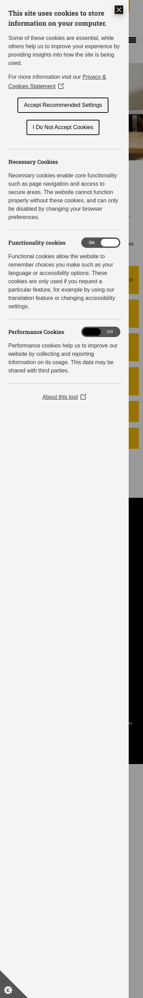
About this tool (64, 397)
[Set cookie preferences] (14, 984)
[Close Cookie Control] (119, 10)
